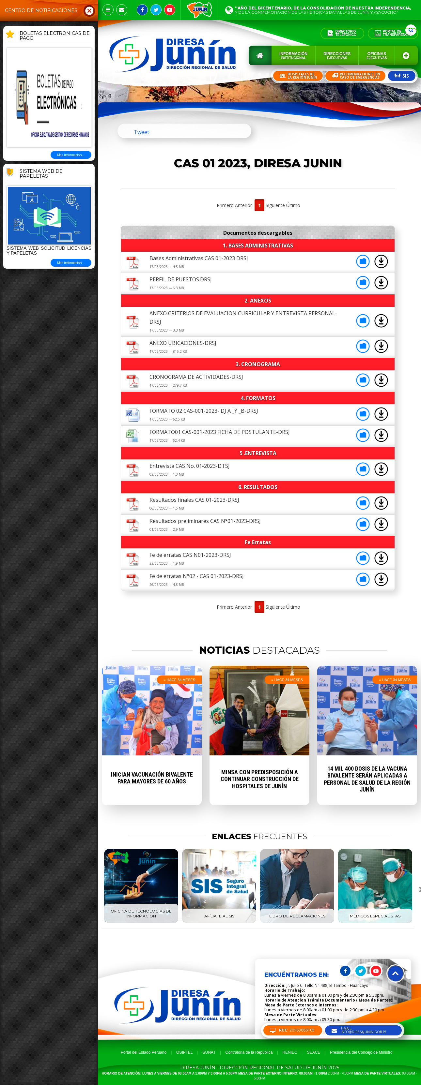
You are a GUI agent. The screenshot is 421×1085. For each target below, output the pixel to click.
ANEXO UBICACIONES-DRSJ (182, 343)
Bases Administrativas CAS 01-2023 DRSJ (198, 258)
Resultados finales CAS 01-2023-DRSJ (194, 499)
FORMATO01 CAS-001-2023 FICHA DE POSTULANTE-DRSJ (219, 432)
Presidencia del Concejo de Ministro (361, 1052)
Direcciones (337, 56)
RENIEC (289, 1052)
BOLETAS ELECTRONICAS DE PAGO (55, 36)
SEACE (313, 1052)
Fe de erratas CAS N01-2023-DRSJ (190, 554)
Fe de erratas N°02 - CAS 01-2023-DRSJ (196, 576)
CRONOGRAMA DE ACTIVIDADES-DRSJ (196, 376)
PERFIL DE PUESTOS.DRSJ (180, 279)
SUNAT (209, 1052)
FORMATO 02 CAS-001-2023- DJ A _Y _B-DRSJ (203, 410)
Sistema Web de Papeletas (41, 174)
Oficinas (376, 56)
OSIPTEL (184, 1052)
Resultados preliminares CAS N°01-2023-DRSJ (205, 521)
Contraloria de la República (249, 1052)
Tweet (141, 132)
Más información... (71, 155)
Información (293, 56)
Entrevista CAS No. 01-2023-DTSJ (189, 465)
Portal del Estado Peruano (143, 1052)
